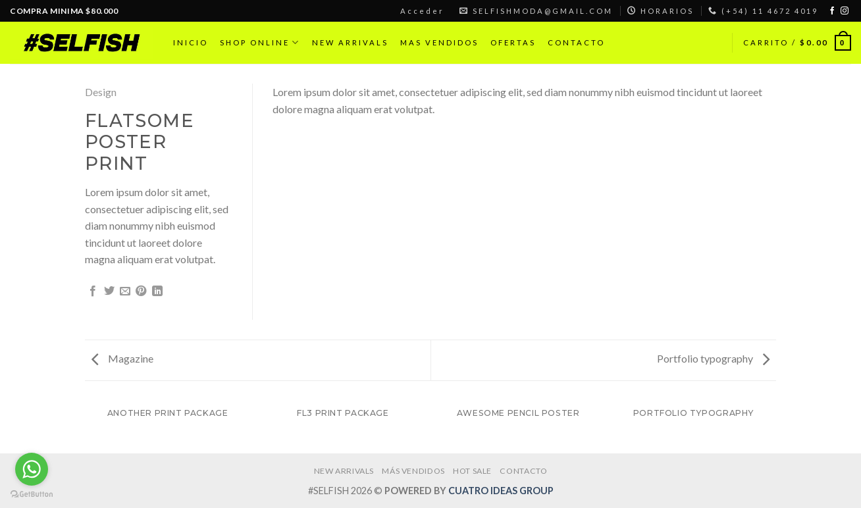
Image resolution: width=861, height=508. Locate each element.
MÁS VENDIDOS (413, 471)
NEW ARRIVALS (350, 42)
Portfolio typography (713, 358)
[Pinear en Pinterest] (141, 291)
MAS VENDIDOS (439, 42)
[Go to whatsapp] (31, 469)
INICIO (190, 42)
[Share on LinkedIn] (157, 291)
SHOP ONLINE (260, 42)
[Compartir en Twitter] (109, 291)
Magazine (122, 358)
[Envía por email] (125, 291)
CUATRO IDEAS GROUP (501, 490)
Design (101, 92)
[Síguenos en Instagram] (844, 11)
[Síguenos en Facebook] (832, 11)
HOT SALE (472, 471)
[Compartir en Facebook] (93, 291)
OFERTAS (513, 42)
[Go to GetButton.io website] (32, 494)
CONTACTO (576, 42)
